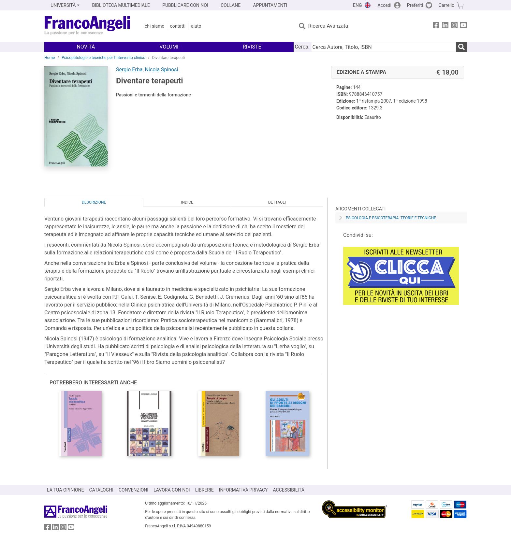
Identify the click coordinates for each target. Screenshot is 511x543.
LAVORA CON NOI (171, 490)
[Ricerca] (461, 47)
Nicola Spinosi (161, 69)
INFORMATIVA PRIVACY (243, 490)
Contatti (177, 26)
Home (49, 57)
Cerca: (302, 47)
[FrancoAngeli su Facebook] (436, 26)
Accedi (384, 5)
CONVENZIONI (133, 490)
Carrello (446, 5)
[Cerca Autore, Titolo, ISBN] (383, 47)
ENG (357, 5)
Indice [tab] (187, 202)
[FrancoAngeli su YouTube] (463, 26)
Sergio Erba (129, 69)
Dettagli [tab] (277, 202)
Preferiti (415, 5)
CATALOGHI (101, 490)
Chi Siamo (154, 26)
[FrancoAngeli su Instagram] (454, 26)
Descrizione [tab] (94, 202)
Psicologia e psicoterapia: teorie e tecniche (391, 218)
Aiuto (196, 26)
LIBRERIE (204, 490)
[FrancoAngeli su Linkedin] (445, 26)
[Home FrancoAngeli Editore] (87, 26)
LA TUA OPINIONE (65, 490)
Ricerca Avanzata (328, 26)
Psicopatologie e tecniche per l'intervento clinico (103, 57)
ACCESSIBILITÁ (288, 490)
